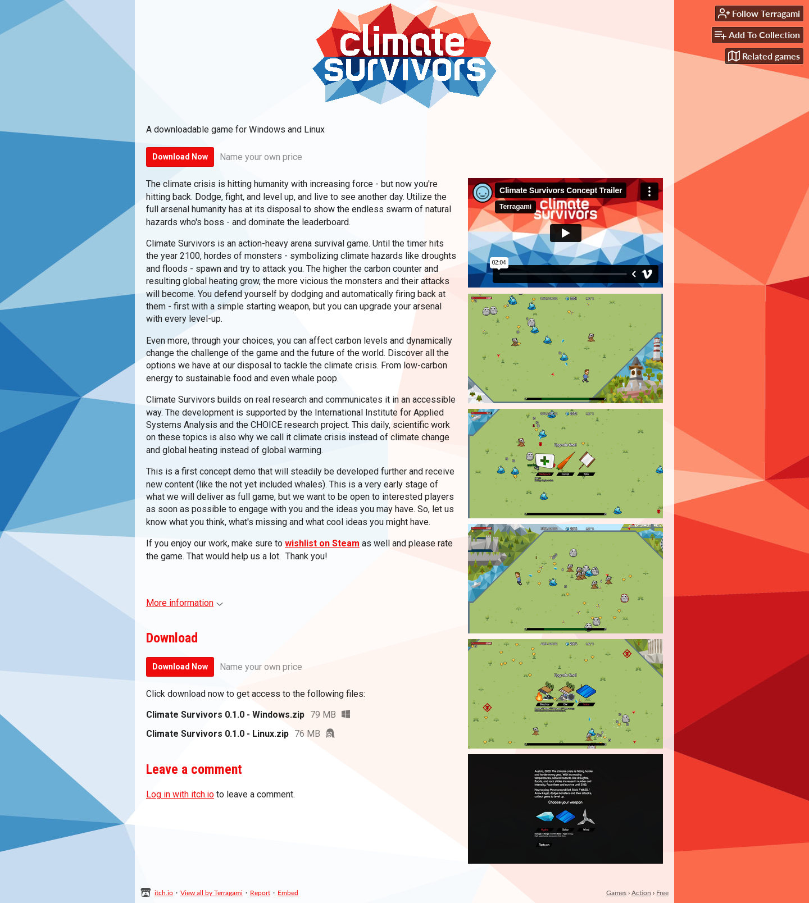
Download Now (180, 156)
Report (260, 892)
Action (641, 892)
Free (662, 892)
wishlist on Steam (322, 543)
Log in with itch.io (180, 794)
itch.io (163, 892)
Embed (288, 892)
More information (184, 603)
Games (616, 892)
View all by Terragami (211, 892)
